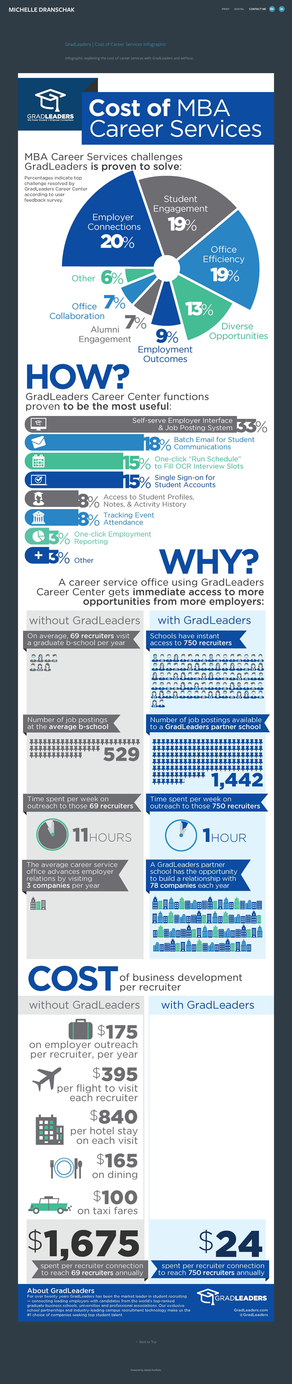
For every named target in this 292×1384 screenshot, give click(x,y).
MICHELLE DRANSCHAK (42, 9)
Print (226, 9)
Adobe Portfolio (152, 1370)
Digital (239, 9)
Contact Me (257, 9)
